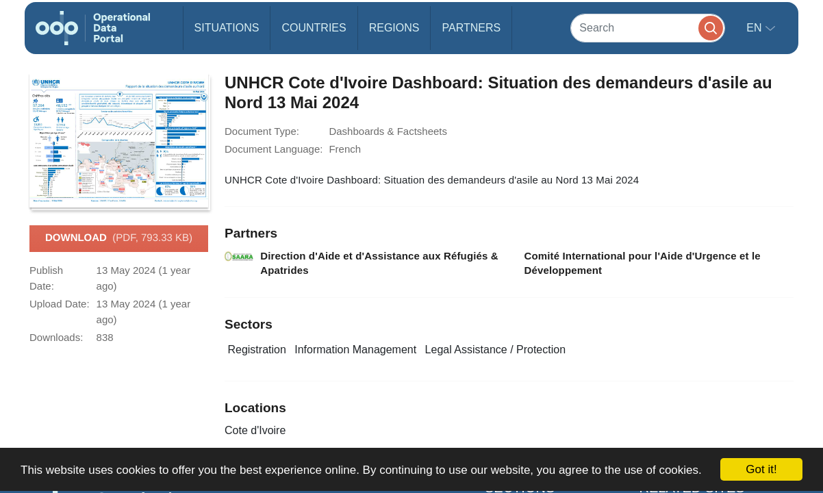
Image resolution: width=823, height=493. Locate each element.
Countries (313, 28)
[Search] (647, 28)
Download (118, 238)
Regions (394, 28)
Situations (226, 28)
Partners (471, 28)
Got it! (761, 469)
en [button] (755, 28)
